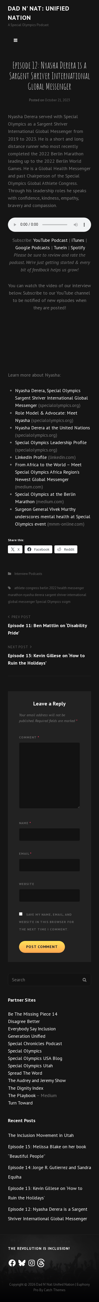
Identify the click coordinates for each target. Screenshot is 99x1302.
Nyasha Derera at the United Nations (52, 428)
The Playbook (21, 1095)
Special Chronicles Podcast (35, 1043)
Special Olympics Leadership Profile (51, 442)
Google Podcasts (32, 247)
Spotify (78, 247)
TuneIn (60, 247)
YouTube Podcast (50, 240)
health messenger (70, 588)
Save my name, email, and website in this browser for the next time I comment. (46, 921)
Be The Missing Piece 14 (32, 1014)
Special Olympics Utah (30, 1066)
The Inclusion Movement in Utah (41, 1135)
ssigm (66, 601)
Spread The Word (25, 1073)
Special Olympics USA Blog (35, 1058)
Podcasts (35, 573)
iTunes (78, 240)
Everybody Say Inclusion (32, 1029)
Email (25, 854)
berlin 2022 (48, 588)
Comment (29, 737)
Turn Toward (20, 1103)
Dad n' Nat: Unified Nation (55, 1284)
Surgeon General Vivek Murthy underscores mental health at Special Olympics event (52, 516)
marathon (15, 595)
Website (26, 884)
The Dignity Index (25, 1088)
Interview (21, 573)
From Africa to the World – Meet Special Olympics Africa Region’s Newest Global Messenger (48, 472)
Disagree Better (24, 1021)
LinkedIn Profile (31, 457)
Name (25, 823)
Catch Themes (54, 1290)
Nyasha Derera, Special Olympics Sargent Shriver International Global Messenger (51, 397)
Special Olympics (48, 601)
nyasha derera (33, 595)
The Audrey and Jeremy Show (37, 1080)
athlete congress (26, 588)
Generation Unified (26, 1036)
